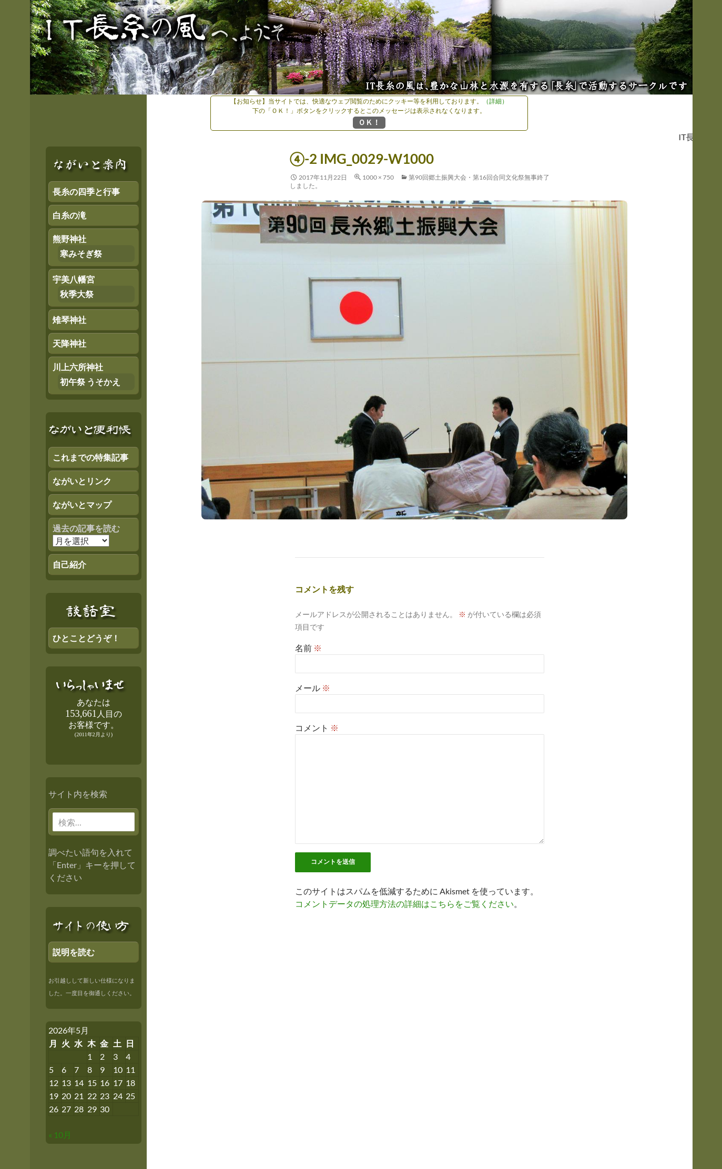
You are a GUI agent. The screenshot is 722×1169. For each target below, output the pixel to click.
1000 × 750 (378, 177)
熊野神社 (69, 239)
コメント (317, 728)
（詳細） (495, 101)
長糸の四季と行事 (86, 191)
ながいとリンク (82, 481)
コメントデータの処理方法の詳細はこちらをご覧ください (404, 904)
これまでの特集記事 (90, 457)
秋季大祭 (77, 294)
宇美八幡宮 (74, 279)
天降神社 (69, 343)
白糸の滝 (69, 215)
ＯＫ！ (369, 122)
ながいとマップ (82, 504)
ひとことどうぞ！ (86, 638)
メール (312, 688)
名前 (308, 648)
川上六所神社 (78, 367)
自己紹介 (69, 564)
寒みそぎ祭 (81, 253)
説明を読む (74, 952)
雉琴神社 (69, 320)
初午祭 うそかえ (90, 382)
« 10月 (60, 1135)
